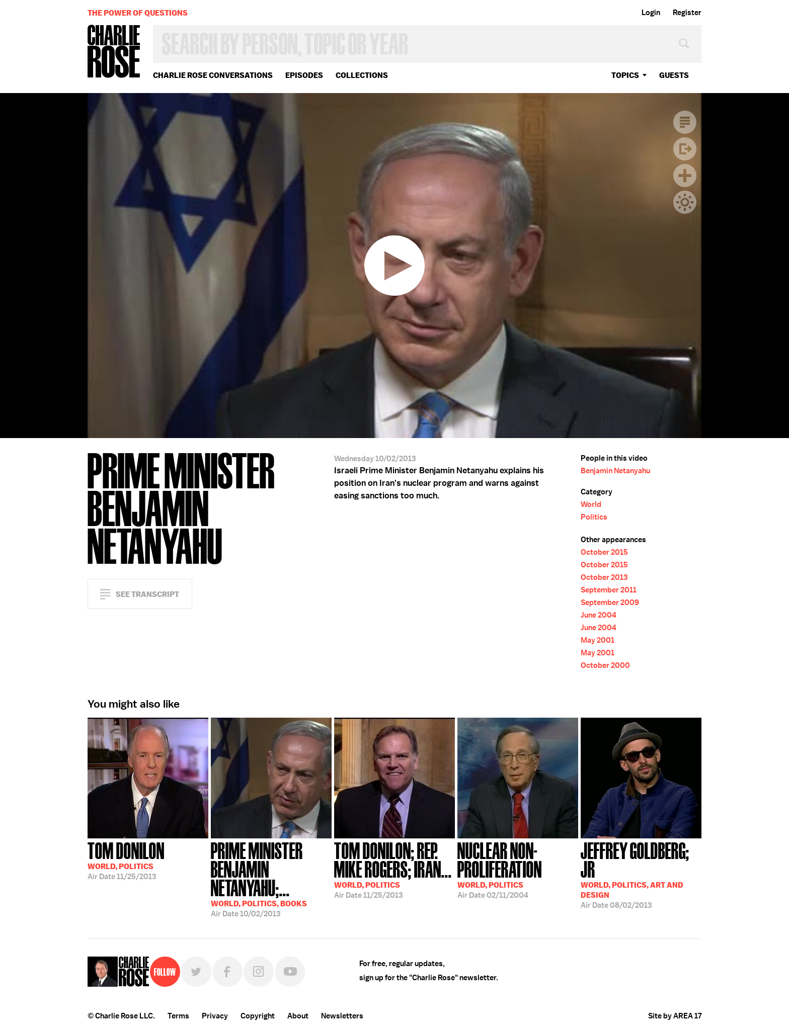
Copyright (258, 1016)
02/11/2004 (517, 869)
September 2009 (610, 602)
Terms (178, 1016)
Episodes (304, 75)
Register (687, 13)
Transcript (684, 122)
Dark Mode (684, 202)
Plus (684, 175)
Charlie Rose (114, 52)
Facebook (227, 972)
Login (651, 13)
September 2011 (609, 590)
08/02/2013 (641, 874)
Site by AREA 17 (674, 1016)
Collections (362, 75)
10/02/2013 (271, 878)
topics (625, 75)
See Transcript (147, 594)
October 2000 (605, 665)
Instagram (259, 972)
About (297, 1016)
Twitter (196, 972)
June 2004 (598, 615)
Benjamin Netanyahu (615, 471)
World (591, 504)
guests (674, 75)
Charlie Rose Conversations (213, 75)
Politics (594, 517)
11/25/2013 (126, 860)
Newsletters (342, 1016)
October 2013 (604, 577)
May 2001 (597, 640)
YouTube (290, 972)
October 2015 (604, 552)
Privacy (215, 1016)
